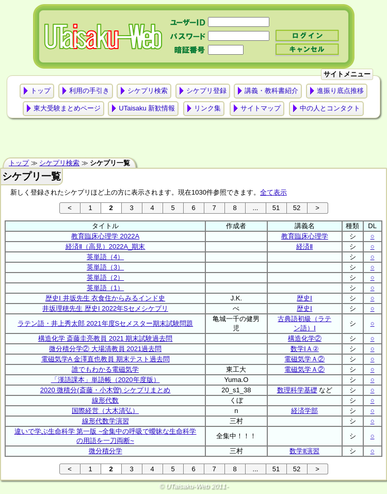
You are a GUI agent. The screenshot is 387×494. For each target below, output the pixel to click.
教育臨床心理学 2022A (105, 236)
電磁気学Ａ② (304, 359)
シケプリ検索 (147, 90)
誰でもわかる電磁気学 (105, 369)
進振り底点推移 (340, 90)
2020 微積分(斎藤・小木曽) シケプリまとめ (105, 390)
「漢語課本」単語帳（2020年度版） (105, 380)
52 (296, 208)
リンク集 (207, 108)
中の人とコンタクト (330, 108)
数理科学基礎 (297, 390)
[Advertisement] (193, 140)
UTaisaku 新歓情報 (147, 108)
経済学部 (304, 411)
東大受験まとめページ (67, 108)
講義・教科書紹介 (271, 90)
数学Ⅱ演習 (304, 451)
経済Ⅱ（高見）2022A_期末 (106, 246)
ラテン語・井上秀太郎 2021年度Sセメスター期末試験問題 (105, 323)
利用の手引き (89, 90)
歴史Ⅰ (304, 298)
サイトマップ (260, 108)
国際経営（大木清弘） (105, 411)
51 (276, 208)
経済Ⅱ (304, 246)
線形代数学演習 (105, 421)
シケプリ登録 (206, 90)
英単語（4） (105, 257)
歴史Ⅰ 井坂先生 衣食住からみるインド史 (105, 298)
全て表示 (273, 192)
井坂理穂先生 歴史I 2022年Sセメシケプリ (105, 308)
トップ (40, 90)
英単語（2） (105, 277)
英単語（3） (105, 267)
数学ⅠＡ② (305, 349)
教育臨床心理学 (304, 236)
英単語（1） (105, 288)
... (256, 208)
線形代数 (105, 400)
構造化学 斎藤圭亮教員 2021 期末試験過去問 (105, 338)
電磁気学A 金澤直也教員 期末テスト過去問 (105, 359)
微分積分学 (105, 451)
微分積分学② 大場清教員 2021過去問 (105, 349)
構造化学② (304, 338)
